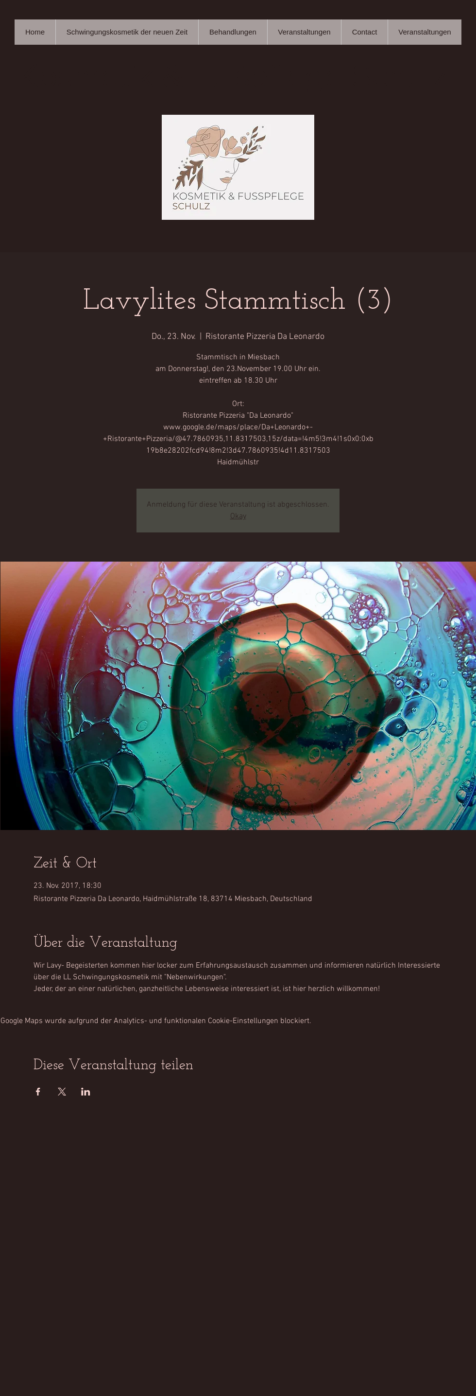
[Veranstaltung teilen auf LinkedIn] (85, 1092)
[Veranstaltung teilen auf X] (62, 1092)
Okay (238, 516)
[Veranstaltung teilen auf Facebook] (38, 1092)
